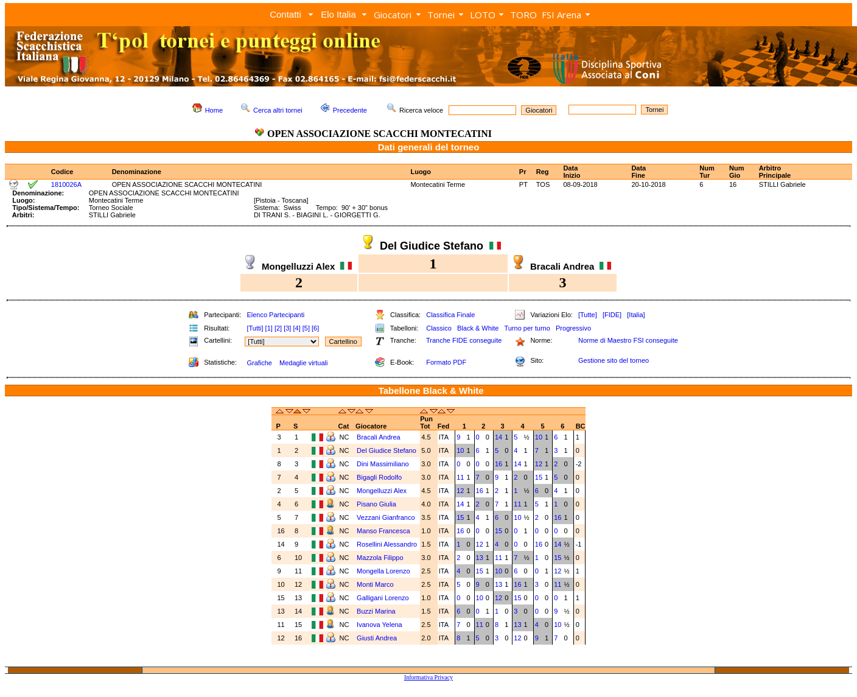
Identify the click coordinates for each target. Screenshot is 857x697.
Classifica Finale (450, 314)
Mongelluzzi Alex (382, 490)
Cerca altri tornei (278, 110)
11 (460, 477)
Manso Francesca (383, 530)
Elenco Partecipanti (275, 314)
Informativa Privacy (428, 677)
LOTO (482, 15)
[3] (287, 328)
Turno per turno (527, 328)
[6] (315, 328)
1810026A (66, 184)
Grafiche (259, 362)
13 (479, 557)
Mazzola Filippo (380, 557)
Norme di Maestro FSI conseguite (628, 340)
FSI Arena (561, 15)
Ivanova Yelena (379, 624)
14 (498, 437)
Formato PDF (446, 362)
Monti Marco (375, 584)
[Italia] (636, 314)
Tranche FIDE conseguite (464, 340)
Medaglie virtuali (303, 362)
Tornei (441, 15)
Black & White (477, 328)
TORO (523, 15)
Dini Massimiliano (383, 464)
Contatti (285, 14)
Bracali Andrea (379, 437)
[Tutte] (587, 314)
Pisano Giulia (376, 504)
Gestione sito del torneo (613, 360)
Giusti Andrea (377, 638)
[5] (306, 328)
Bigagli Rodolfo (379, 477)
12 (538, 464)
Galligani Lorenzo (383, 597)
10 (538, 437)
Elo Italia (338, 14)
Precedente (350, 110)
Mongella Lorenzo (383, 571)
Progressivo (573, 328)
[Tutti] (255, 328)
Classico (439, 328)
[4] (296, 328)
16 (498, 464)
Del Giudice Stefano (386, 450)
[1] (269, 328)
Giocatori (392, 15)
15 (538, 477)
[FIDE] (612, 314)
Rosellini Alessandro (387, 544)
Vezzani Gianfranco (386, 517)
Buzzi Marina (376, 611)
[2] (278, 328)
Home (214, 110)
